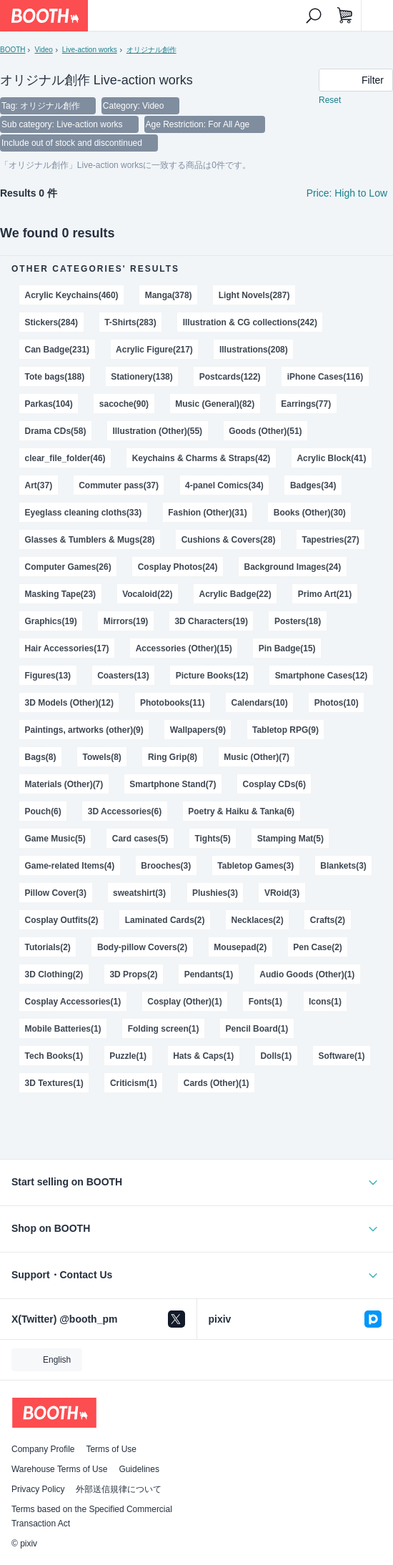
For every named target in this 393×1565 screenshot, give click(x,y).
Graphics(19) (51, 621)
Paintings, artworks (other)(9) (84, 730)
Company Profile (42, 1449)
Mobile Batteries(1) (63, 1029)
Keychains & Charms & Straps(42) (201, 458)
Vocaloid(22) (147, 594)
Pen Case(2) (317, 947)
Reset (330, 100)
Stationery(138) (141, 377)
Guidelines (139, 1469)
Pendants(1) (209, 974)
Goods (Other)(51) (265, 431)
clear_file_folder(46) (65, 458)
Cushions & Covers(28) (228, 540)
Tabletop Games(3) (255, 866)
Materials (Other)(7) (64, 784)
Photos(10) (336, 703)
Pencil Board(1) (257, 1029)
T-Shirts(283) (130, 322)
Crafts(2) (327, 920)
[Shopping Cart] (345, 15)
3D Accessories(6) (124, 811)
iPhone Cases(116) (325, 377)
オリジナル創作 (151, 50)
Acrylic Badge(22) (235, 594)
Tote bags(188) (55, 377)
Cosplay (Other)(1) (184, 1002)
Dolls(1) (276, 1056)
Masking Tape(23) (60, 594)
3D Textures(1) (54, 1083)
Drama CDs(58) (55, 431)
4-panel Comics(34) (224, 485)
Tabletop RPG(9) (285, 730)
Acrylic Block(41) (331, 458)
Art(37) (39, 485)
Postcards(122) (230, 377)
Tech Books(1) (54, 1056)
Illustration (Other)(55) (157, 431)
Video (43, 50)
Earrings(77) (306, 404)
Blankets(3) (343, 866)
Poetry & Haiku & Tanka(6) (241, 811)
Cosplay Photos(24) (178, 567)
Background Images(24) (293, 567)
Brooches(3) (166, 866)
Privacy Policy (37, 1489)
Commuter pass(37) (119, 485)
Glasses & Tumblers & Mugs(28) (90, 540)
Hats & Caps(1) (203, 1056)
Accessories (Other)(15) (184, 648)
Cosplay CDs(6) (273, 784)
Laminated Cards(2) (165, 920)
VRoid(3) (281, 893)
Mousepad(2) (240, 947)
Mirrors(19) (126, 621)
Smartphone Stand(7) (172, 784)
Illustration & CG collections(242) (250, 322)
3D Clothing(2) (54, 974)
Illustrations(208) (253, 350)
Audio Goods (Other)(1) (306, 974)
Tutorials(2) (48, 947)
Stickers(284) (52, 322)
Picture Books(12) (212, 676)
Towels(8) (102, 757)
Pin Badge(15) (287, 648)
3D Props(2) (133, 974)
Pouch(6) (43, 811)
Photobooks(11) (172, 703)
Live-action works (89, 50)
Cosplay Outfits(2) (62, 920)
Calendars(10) (260, 703)
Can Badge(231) (57, 350)
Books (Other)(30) (310, 513)
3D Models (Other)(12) (69, 703)
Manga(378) (168, 295)
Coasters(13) (123, 676)
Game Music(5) (55, 839)
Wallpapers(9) (198, 730)
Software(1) (341, 1056)
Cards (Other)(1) (216, 1083)
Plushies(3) (215, 893)
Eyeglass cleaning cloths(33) (83, 513)
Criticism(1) (133, 1083)
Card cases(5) (140, 839)
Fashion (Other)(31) (207, 513)
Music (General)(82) (214, 404)
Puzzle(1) (127, 1056)
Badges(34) (313, 485)
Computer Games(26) (68, 567)
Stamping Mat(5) (290, 839)
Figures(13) (48, 676)
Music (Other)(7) (256, 757)
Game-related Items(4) (70, 866)
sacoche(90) (124, 404)
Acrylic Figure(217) (154, 350)
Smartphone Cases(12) (321, 676)
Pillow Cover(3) (55, 893)
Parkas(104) (49, 404)
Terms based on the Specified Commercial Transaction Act (91, 1516)
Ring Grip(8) (172, 757)
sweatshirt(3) (139, 893)
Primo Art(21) (325, 594)
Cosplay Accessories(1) (73, 1002)
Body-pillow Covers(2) (142, 947)
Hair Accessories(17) (67, 648)
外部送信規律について (118, 1489)
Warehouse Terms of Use (59, 1469)
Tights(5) (212, 839)
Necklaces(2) (258, 920)
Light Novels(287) (254, 295)
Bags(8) (40, 757)
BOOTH (12, 50)
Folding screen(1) (163, 1029)
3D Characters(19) (210, 621)
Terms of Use (111, 1449)
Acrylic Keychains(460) (72, 295)
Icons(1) (325, 1002)
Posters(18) (297, 621)
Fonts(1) (265, 1002)
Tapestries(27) (330, 540)
